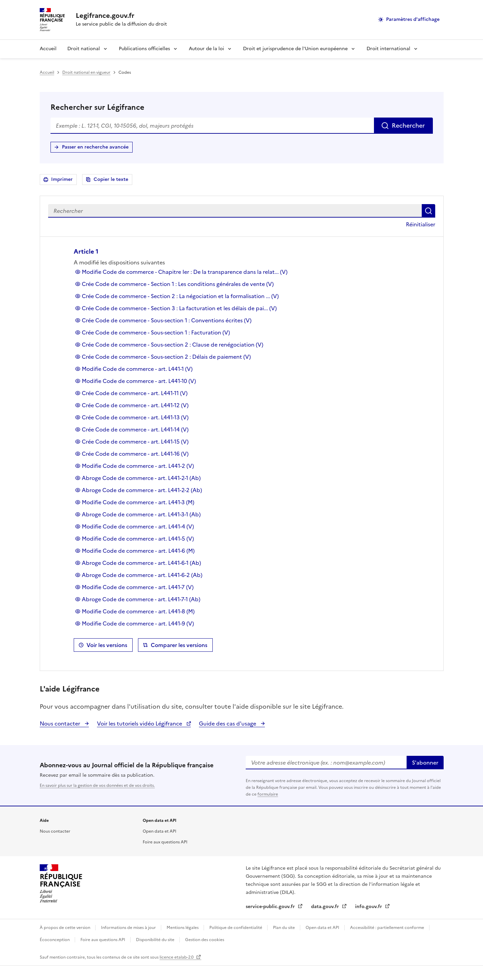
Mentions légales (183, 928)
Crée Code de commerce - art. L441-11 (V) (134, 393)
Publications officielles (144, 48)
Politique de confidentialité (236, 928)
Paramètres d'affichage (413, 19)
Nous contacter (60, 723)
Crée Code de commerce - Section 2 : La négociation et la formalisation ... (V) (180, 296)
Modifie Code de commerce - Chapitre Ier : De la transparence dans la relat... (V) (184, 272)
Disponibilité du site (155, 940)
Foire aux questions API (165, 842)
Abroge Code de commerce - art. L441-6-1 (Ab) (141, 563)
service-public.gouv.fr (271, 906)
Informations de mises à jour (129, 928)
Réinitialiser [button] (420, 224)
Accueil (48, 48)
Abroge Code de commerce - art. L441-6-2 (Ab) (142, 575)
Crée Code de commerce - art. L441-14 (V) (135, 429)
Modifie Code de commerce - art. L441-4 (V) (138, 526)
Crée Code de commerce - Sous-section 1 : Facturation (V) (156, 332)
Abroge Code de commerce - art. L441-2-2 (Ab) (142, 490)
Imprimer (63, 180)
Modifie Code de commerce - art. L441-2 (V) (138, 466)
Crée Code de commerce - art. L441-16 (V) (135, 454)
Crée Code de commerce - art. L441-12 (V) (135, 405)
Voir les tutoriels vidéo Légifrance (140, 723)
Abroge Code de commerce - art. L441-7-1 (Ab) (141, 599)
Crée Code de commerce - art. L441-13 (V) (135, 417)
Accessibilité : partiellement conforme (387, 928)
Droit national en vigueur (86, 72)
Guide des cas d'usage (228, 723)
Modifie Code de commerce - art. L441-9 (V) (138, 623)
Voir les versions (107, 645)
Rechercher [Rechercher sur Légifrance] (408, 125)
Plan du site (284, 928)
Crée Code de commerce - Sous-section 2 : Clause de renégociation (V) (172, 345)
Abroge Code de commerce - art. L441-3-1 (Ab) (141, 514)
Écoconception (55, 940)
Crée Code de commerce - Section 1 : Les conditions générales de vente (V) (178, 284)
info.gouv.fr (369, 906)
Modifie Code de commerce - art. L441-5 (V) (138, 539)
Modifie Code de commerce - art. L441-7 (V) (138, 587)
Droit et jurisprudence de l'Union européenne (295, 48)
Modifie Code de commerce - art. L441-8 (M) (138, 611)
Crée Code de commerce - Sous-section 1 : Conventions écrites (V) (166, 320)
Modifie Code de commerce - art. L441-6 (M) (138, 551)
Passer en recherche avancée (95, 147)
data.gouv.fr (325, 906)
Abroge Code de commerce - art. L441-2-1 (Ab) (141, 478)
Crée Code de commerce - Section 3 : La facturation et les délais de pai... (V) (179, 308)
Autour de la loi (206, 48)
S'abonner (425, 763)
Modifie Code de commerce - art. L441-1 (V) (137, 369)
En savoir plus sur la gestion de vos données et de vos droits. (97, 785)
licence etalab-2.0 (177, 957)
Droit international (388, 48)
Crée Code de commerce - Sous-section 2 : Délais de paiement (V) (166, 357)
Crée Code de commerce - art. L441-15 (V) (135, 442)
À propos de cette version (65, 928)
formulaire (267, 794)
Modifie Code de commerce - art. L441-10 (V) (139, 381)
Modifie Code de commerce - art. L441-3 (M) (138, 502)
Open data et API (159, 831)
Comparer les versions (179, 645)
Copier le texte (111, 179)
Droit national (83, 48)
